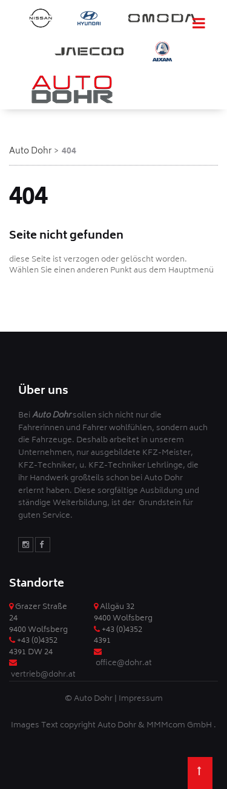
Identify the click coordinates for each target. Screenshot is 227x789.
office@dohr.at (124, 664)
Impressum (141, 699)
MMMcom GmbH (180, 726)
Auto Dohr (30, 151)
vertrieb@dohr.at (43, 675)
